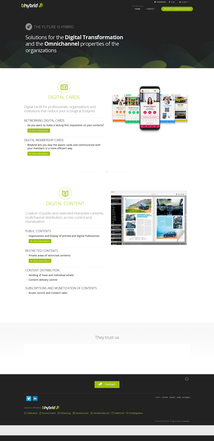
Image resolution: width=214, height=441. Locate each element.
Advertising (64, 413)
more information (38, 130)
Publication (30, 413)
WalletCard (117, 413)
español (172, 397)
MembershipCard (99, 413)
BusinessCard (80, 413)
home (137, 9)
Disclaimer (186, 421)
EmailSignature (134, 413)
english (184, 2)
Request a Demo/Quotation (177, 9)
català (179, 397)
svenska (165, 397)
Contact (150, 9)
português (186, 397)
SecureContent (47, 413)
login (171, 2)
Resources (160, 2)
